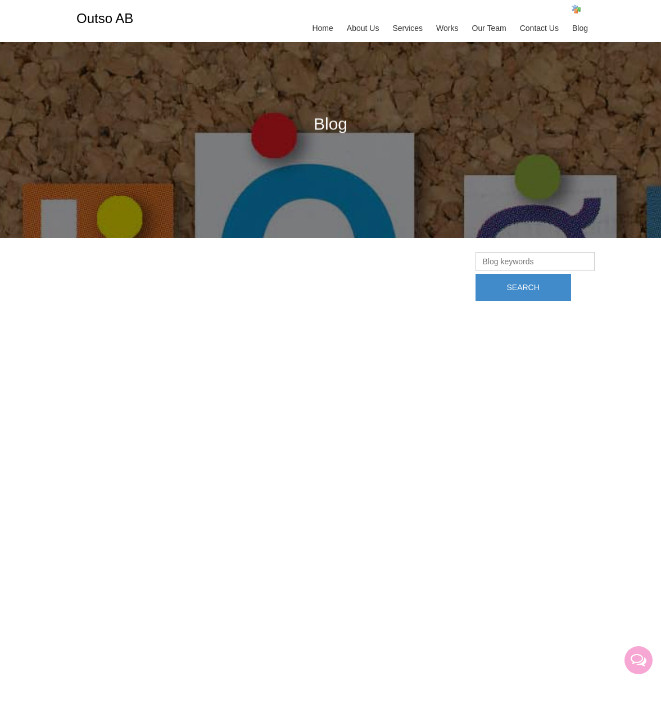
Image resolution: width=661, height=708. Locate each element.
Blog (580, 28)
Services (407, 28)
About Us (363, 28)
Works (447, 28)
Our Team (489, 28)
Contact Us (539, 28)
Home (322, 28)
